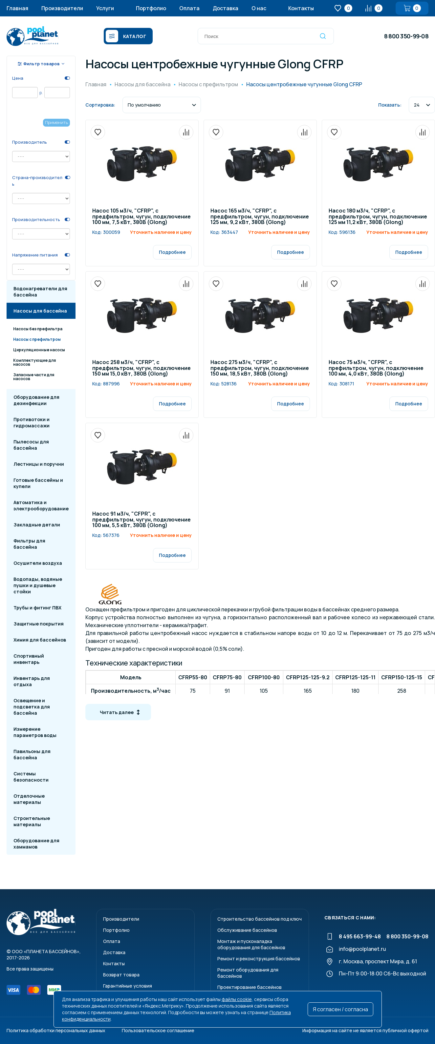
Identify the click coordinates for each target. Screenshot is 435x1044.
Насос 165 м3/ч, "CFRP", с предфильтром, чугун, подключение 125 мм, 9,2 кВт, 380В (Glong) (259, 217)
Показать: (390, 105)
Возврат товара (121, 975)
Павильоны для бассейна (32, 754)
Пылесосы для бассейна (31, 445)
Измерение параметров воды (34, 732)
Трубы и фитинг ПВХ (37, 607)
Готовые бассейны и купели (38, 483)
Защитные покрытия (38, 624)
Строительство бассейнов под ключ (259, 919)
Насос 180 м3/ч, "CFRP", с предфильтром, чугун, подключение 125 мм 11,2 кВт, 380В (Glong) (378, 217)
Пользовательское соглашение (158, 1030)
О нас (258, 8)
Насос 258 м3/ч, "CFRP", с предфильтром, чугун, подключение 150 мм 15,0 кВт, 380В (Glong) (141, 368)
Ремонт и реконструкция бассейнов (258, 958)
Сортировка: (100, 105)
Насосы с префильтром (37, 339)
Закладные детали (36, 525)
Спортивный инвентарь (28, 659)
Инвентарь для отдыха (31, 681)
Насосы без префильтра (37, 329)
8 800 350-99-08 (406, 36)
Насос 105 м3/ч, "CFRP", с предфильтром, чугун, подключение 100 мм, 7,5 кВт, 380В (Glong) (141, 217)
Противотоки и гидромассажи (31, 422)
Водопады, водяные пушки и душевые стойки (37, 585)
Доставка (225, 8)
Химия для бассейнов (39, 640)
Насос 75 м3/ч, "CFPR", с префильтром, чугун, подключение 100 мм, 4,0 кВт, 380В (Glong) (376, 368)
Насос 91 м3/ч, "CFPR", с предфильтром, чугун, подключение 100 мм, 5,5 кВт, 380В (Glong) (141, 520)
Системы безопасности (31, 776)
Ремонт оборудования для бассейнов (247, 973)
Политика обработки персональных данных (56, 1030)
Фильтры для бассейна (29, 544)
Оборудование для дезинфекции (36, 400)
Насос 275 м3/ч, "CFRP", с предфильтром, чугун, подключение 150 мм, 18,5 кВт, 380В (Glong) (259, 368)
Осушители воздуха (37, 563)
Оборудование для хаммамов (36, 843)
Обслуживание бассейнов (247, 930)
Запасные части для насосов (33, 376)
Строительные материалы (31, 821)
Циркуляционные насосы (39, 350)
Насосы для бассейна (40, 311)
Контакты (301, 8)
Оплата (189, 8)
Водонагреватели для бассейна (40, 291)
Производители (62, 8)
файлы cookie (237, 999)
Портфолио (151, 8)
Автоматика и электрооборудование (41, 505)
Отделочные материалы (29, 799)
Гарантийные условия (127, 986)
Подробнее (172, 252)
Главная (17, 8)
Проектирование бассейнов (249, 987)
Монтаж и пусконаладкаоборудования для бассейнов (251, 944)
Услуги (105, 8)
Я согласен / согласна (340, 1009)
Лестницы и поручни (38, 464)
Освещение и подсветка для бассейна (31, 706)
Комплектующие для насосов (34, 362)
